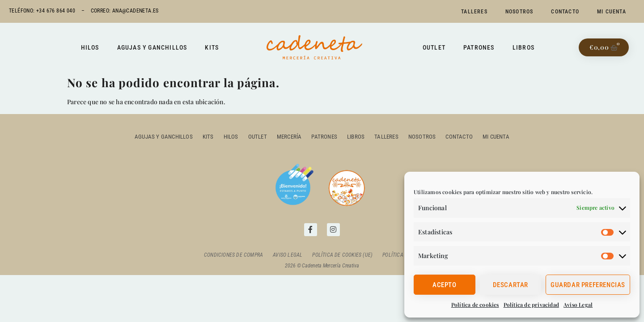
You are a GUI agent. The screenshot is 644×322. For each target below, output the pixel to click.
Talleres (474, 11)
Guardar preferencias (588, 285)
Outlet (434, 47)
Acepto (444, 285)
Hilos (90, 47)
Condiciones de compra (233, 255)
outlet (257, 136)
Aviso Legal (578, 304)
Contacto (565, 11)
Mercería (289, 136)
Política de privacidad (531, 304)
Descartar (510, 285)
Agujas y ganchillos (152, 47)
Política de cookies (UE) (342, 255)
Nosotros (519, 11)
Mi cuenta (611, 11)
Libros (523, 47)
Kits (212, 47)
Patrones (479, 47)
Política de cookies (475, 304)
